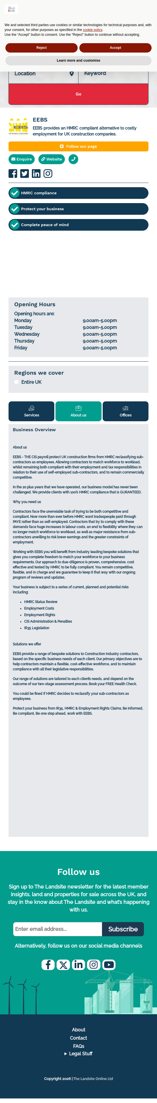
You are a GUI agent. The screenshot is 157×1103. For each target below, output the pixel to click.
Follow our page (78, 149)
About (78, 1034)
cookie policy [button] (92, 30)
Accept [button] (115, 48)
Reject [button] (41, 48)
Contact (78, 1042)
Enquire (21, 162)
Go (78, 97)
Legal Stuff (80, 1058)
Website (51, 162)
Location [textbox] (25, 76)
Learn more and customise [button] (78, 60)
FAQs (78, 1051)
